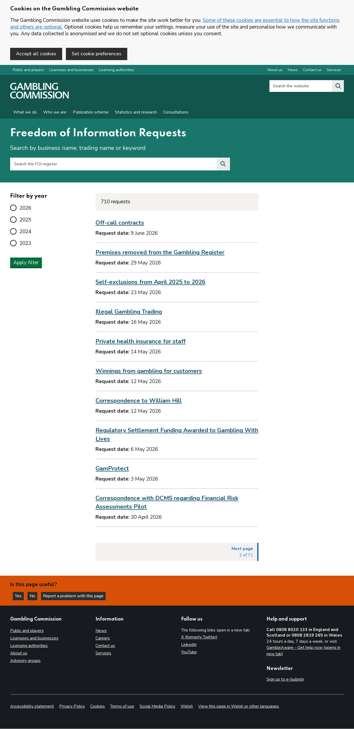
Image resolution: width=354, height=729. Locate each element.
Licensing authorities (116, 70)
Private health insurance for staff (141, 342)
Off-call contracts (120, 223)
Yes (19, 596)
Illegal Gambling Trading (129, 312)
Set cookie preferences (96, 53)
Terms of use (122, 706)
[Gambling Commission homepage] (39, 98)
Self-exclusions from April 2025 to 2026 (150, 283)
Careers (103, 638)
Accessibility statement (32, 706)
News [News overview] (293, 70)
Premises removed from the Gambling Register (160, 253)
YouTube (189, 652)
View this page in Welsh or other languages (238, 706)
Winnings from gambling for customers (149, 372)
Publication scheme (91, 113)
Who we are (54, 113)
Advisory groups (25, 661)
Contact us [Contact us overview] (312, 70)
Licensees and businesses (71, 70)
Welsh (187, 706)
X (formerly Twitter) (199, 637)
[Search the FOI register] (223, 164)
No (34, 596)
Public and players (28, 70)
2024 (25, 231)
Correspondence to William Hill (139, 401)
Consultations (175, 113)
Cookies (97, 706)
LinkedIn (189, 645)
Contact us (105, 646)
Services (103, 653)
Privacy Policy (72, 706)
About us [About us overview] (275, 70)
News (101, 631)
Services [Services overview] (334, 70)
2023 (25, 243)
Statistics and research (136, 113)
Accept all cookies (36, 53)
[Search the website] (338, 86)
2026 (25, 208)
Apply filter (26, 262)
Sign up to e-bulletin (285, 679)
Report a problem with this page (75, 596)
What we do (25, 113)
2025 (25, 220)
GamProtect (112, 469)
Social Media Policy (157, 706)
